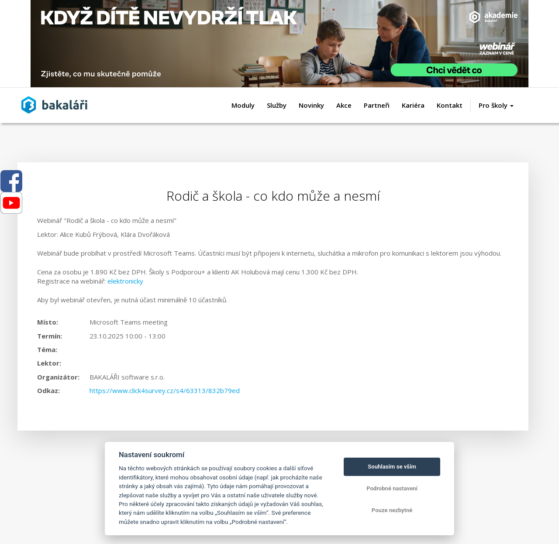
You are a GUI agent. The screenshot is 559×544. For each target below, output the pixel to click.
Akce (344, 105)
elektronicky (125, 281)
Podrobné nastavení (392, 488)
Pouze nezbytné (392, 510)
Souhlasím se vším (392, 466)
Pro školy (496, 105)
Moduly (243, 105)
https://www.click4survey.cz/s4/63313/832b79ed (165, 390)
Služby (276, 105)
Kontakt (449, 105)
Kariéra (413, 105)
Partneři (377, 105)
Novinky (311, 105)
